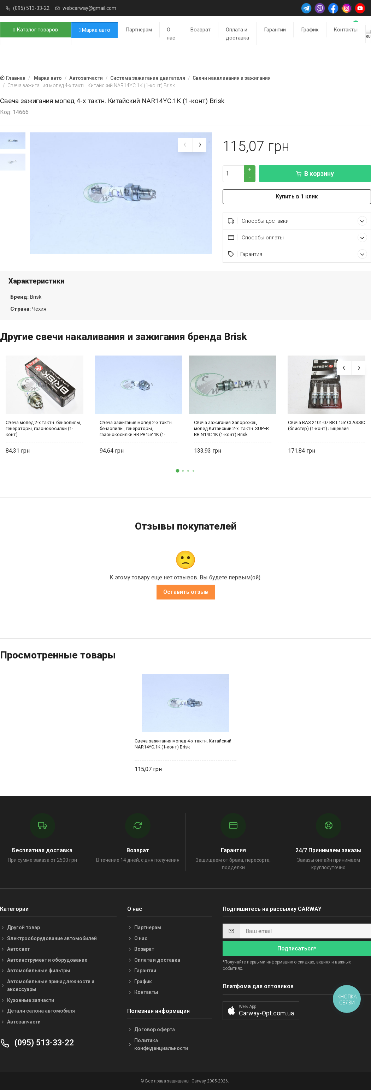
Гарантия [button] (297, 254)
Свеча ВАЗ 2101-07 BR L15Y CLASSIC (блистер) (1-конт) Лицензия (326, 426)
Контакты (346, 29)
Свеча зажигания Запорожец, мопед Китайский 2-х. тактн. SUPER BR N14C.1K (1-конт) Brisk (231, 429)
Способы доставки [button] (297, 221)
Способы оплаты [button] (297, 237)
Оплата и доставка (237, 33)
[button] (177, 472)
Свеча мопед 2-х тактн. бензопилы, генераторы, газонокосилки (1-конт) (43, 429)
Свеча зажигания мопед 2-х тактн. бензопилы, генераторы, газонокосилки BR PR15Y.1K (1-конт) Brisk (136, 429)
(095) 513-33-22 (31, 8)
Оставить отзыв (185, 593)
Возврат (200, 29)
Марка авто (94, 30)
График (310, 29)
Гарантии (275, 29)
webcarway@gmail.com (89, 8)
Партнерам (138, 29)
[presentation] (185, 145)
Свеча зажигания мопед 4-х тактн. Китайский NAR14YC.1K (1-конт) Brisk (183, 745)
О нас (171, 33)
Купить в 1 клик (297, 196)
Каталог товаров (35, 29)
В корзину (315, 173)
